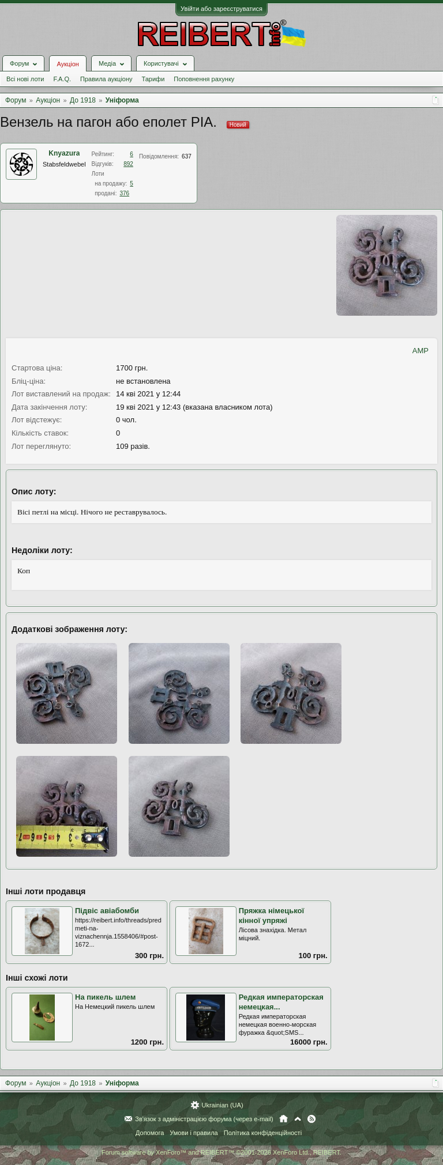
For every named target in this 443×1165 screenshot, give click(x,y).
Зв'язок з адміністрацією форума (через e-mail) (204, 1118)
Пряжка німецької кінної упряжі (272, 915)
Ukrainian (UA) (222, 1105)
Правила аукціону (106, 78)
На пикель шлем (105, 997)
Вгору (298, 1119)
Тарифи (153, 78)
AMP (420, 350)
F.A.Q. (62, 78)
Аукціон (67, 63)
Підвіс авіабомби (107, 910)
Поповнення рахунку (204, 78)
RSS (311, 1119)
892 (128, 164)
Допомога (150, 1132)
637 (187, 156)
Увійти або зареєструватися (221, 8)
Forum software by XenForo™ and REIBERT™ (221, 1152)
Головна (283, 1119)
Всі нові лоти (25, 78)
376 (124, 193)
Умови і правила (193, 1132)
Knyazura (64, 153)
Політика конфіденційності (263, 1132)
